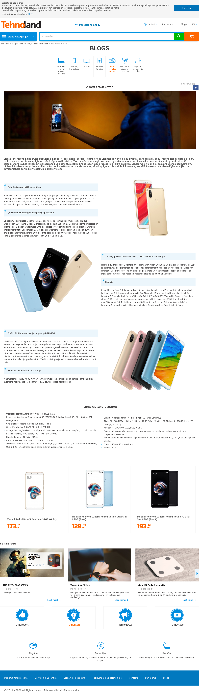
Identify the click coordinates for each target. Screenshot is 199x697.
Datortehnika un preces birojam (61, 66)
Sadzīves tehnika (99, 64)
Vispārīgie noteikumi (75, 677)
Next (197, 573)
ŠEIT (30, 13)
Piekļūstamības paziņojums (107, 677)
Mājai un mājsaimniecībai (138, 65)
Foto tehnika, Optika (28, 43)
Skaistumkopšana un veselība (125, 65)
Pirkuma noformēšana (16, 677)
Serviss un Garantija (46, 677)
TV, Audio (87, 63)
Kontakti (133, 677)
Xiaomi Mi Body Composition (152, 585)
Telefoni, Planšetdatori (74, 65)
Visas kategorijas (15, 36)
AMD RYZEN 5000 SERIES (15, 585)
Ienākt (151, 24)
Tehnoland (4, 43)
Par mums (168, 24)
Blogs (184, 24)
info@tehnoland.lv (89, 24)
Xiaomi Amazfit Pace (80, 585)
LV (193, 24)
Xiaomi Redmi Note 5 (60, 43)
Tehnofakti (43, 43)
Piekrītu (186, 8)
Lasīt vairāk (52, 599)
